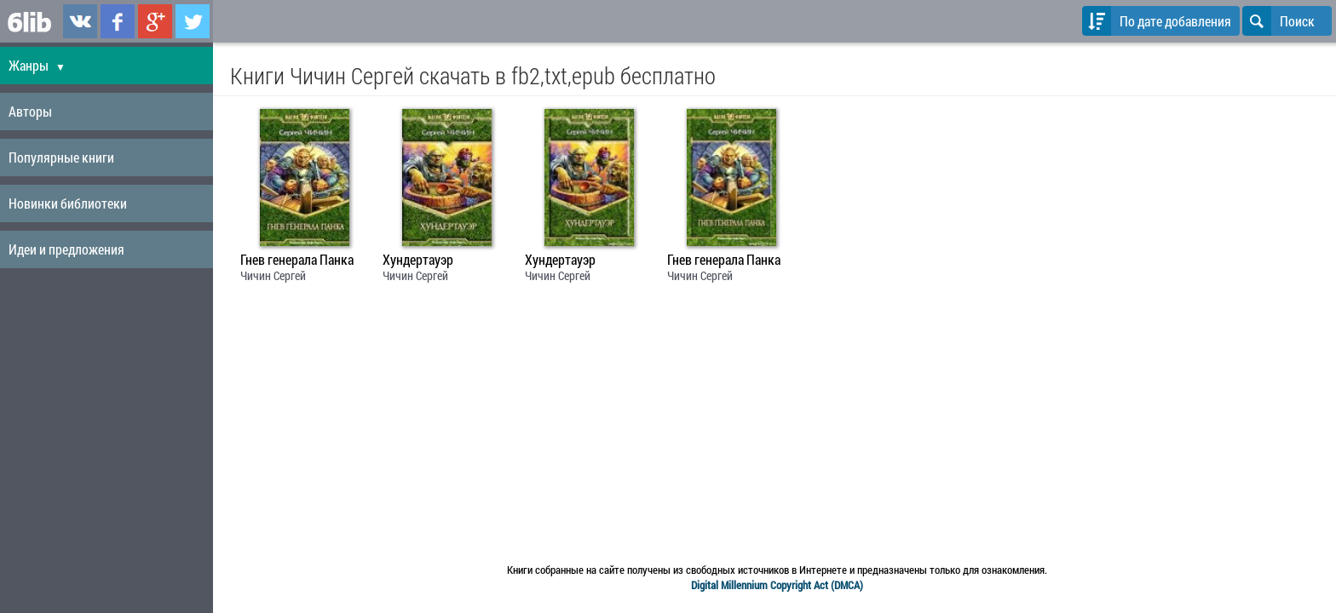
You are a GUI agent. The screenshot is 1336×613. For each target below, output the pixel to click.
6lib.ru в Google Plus (155, 21)
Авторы (30, 111)
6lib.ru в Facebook (118, 21)
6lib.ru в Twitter (193, 21)
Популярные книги (61, 157)
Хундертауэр (418, 259)
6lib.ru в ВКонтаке (80, 21)
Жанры (37, 65)
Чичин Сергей (273, 275)
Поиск (1278, 21)
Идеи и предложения (66, 249)
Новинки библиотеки (68, 203)
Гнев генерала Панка (297, 259)
